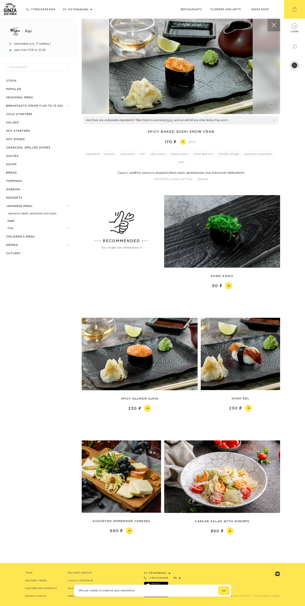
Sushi (10, 220)
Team (28, 573)
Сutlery (13, 253)
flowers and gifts (225, 9)
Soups (11, 164)
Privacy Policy (36, 596)
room (170, 120)
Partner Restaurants (41, 588)
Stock (11, 80)
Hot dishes (15, 139)
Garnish (13, 189)
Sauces (12, 155)
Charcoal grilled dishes (28, 147)
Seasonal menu (19, 97)
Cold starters (19, 114)
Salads (12, 122)
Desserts (14, 197)
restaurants (191, 9)
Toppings (14, 180)
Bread (11, 172)
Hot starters (18, 130)
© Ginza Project (238, 595)
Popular (13, 88)
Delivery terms (36, 580)
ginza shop (260, 9)
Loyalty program (80, 580)
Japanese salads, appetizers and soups (31, 213)
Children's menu (20, 236)
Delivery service (80, 573)
